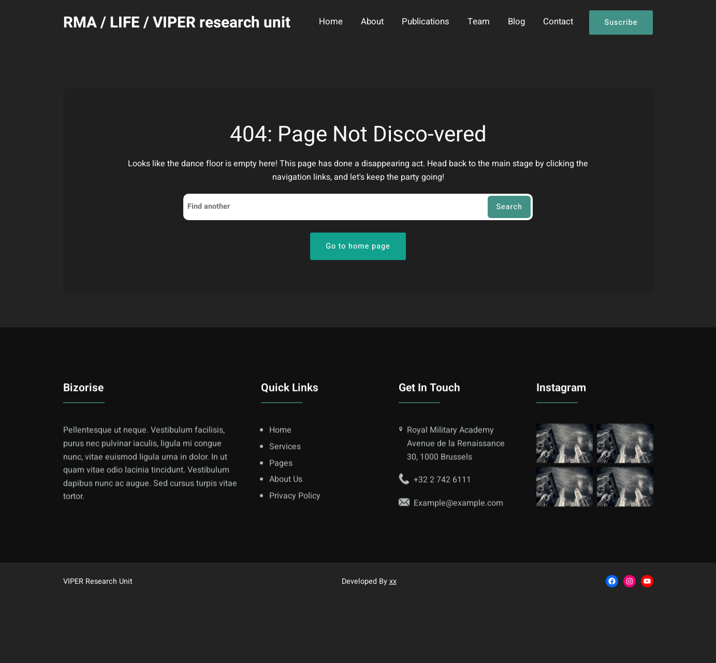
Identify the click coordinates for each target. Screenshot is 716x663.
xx (393, 581)
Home (331, 22)
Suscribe (621, 22)
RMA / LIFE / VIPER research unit (176, 22)
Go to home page (358, 246)
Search (509, 206)
